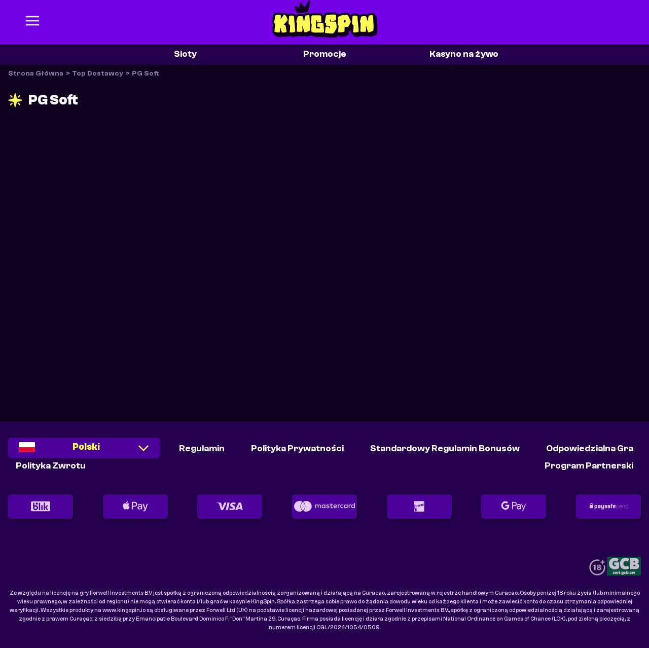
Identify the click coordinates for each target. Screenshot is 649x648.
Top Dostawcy (97, 73)
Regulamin (202, 448)
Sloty (185, 54)
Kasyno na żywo (463, 54)
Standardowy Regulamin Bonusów (445, 448)
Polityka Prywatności (297, 448)
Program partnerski (589, 465)
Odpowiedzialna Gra (589, 448)
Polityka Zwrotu (51, 465)
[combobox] (84, 451)
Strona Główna (35, 73)
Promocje (324, 54)
